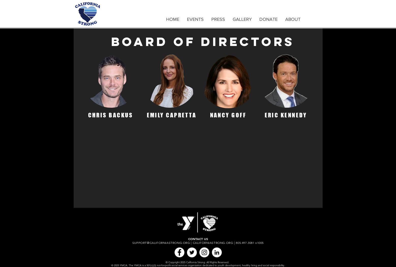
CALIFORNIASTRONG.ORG (213, 243)
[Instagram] (204, 252)
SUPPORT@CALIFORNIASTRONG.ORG (161, 243)
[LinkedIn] (217, 252)
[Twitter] (192, 252)
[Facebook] (179, 252)
